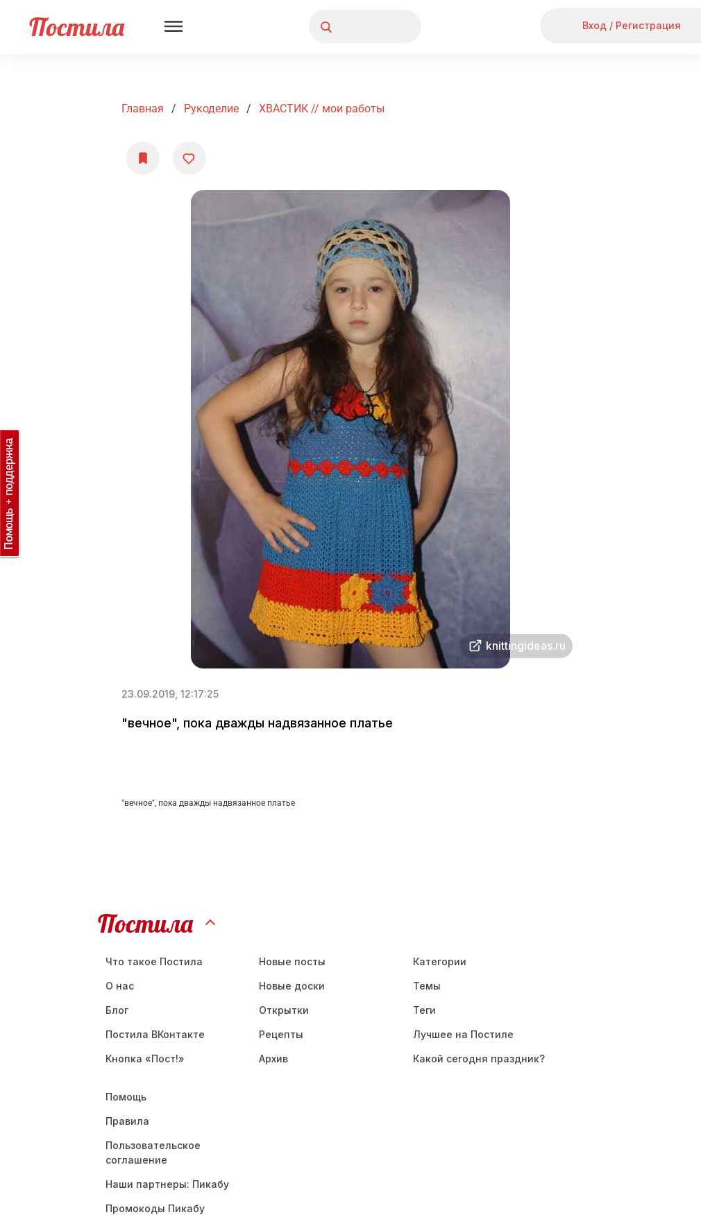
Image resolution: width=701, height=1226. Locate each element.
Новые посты (292, 961)
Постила (76, 26)
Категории (439, 961)
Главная (142, 108)
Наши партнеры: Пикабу (167, 1184)
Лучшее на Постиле (463, 1034)
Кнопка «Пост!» (145, 1058)
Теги (424, 1010)
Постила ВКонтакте (155, 1034)
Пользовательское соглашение (153, 1152)
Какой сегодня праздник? (479, 1058)
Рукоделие (211, 108)
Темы (427, 986)
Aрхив (273, 1058)
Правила (127, 1121)
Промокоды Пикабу (155, 1208)
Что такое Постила (154, 961)
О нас (119, 986)
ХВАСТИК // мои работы (322, 108)
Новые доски (292, 986)
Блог (116, 1010)
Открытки (284, 1010)
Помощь (125, 1097)
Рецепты (281, 1034)
